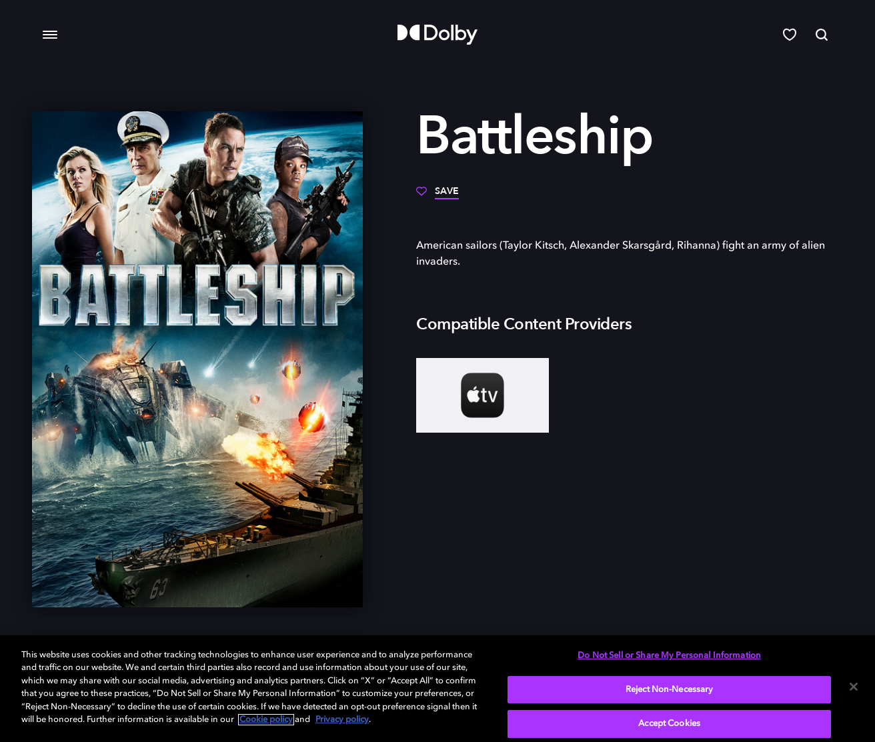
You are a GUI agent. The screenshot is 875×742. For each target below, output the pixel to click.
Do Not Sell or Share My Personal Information (669, 655)
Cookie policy (266, 719)
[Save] (437, 196)
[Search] (821, 34)
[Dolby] (437, 35)
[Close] (853, 686)
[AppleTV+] (482, 395)
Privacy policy (342, 719)
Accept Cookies (669, 723)
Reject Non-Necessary (670, 689)
